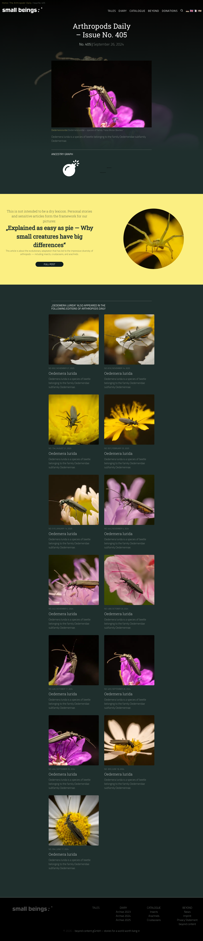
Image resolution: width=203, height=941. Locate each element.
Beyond (187, 908)
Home (5, 3)
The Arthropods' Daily (21, 3)
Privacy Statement (187, 920)
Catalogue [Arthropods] (137, 11)
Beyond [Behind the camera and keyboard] (153, 11)
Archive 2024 (123, 916)
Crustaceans (154, 920)
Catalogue (154, 908)
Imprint (187, 916)
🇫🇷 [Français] (195, 11)
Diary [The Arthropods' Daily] (123, 11)
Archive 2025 (123, 920)
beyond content (187, 924)
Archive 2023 (123, 912)
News (187, 912)
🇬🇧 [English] (191, 11)
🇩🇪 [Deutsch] (187, 11)
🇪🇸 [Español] (200, 11)
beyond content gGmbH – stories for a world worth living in (107, 931)
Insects (154, 912)
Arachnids (153, 916)
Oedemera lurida (59, 130)
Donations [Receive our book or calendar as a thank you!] (170, 11)
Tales (112, 11)
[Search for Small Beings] (181, 11)
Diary (123, 908)
